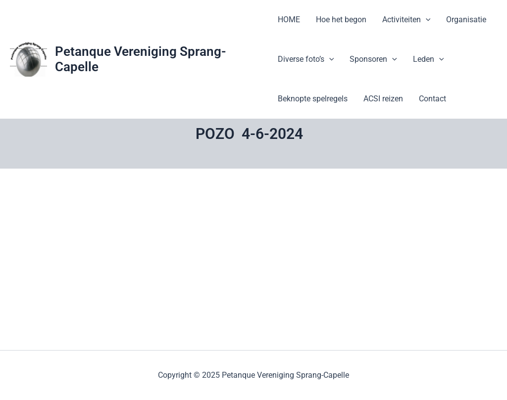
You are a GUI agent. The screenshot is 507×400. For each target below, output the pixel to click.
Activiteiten (406, 20)
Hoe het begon (341, 19)
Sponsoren (373, 59)
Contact (432, 98)
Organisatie (466, 19)
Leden (428, 59)
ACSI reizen (383, 98)
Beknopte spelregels (313, 98)
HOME (289, 19)
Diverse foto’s (306, 59)
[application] (426, 20)
